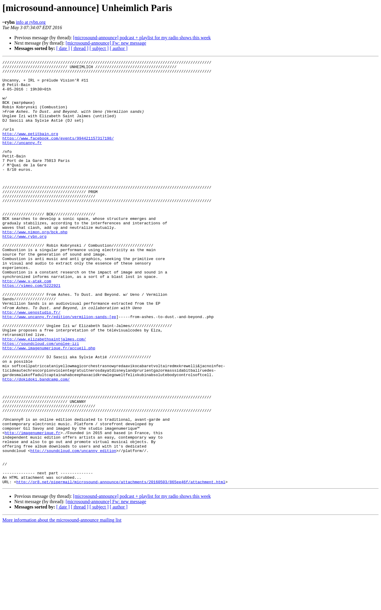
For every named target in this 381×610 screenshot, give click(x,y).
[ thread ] (79, 48)
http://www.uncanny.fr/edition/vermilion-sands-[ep (59, 368)
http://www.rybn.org (24, 272)
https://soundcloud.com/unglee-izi (40, 400)
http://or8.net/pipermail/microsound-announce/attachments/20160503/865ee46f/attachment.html (120, 566)
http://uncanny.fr (22, 159)
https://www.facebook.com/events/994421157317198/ (58, 154)
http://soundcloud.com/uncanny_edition (73, 529)
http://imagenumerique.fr (32, 507)
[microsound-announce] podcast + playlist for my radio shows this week (142, 37)
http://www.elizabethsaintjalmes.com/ (44, 395)
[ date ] (63, 48)
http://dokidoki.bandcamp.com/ (36, 443)
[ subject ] (99, 48)
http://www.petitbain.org (30, 148)
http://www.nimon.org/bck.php (34, 266)
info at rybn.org (31, 22)
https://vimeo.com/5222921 (31, 331)
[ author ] (119, 48)
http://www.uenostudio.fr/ (31, 363)
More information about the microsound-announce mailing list (61, 604)
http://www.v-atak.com (26, 325)
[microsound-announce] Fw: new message (105, 43)
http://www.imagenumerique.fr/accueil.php (48, 406)
